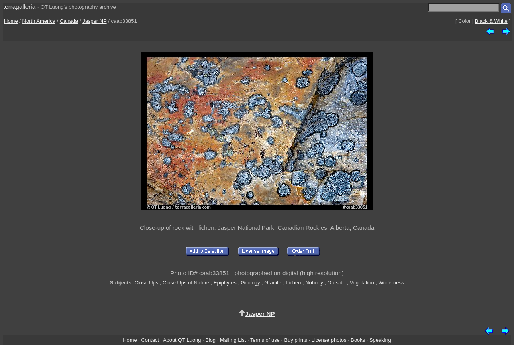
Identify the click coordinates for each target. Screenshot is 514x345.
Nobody (314, 283)
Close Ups (147, 283)
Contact (150, 340)
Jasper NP (94, 21)
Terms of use (265, 340)
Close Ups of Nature (186, 283)
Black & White (491, 21)
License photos (329, 340)
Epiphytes (225, 283)
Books (358, 340)
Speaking (380, 340)
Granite (272, 283)
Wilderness (391, 283)
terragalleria (19, 6)
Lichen (293, 283)
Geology (250, 283)
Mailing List (233, 340)
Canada (69, 21)
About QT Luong (182, 340)
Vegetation (362, 283)
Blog (210, 340)
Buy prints (295, 340)
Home (11, 21)
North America (38, 21)
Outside (336, 283)
